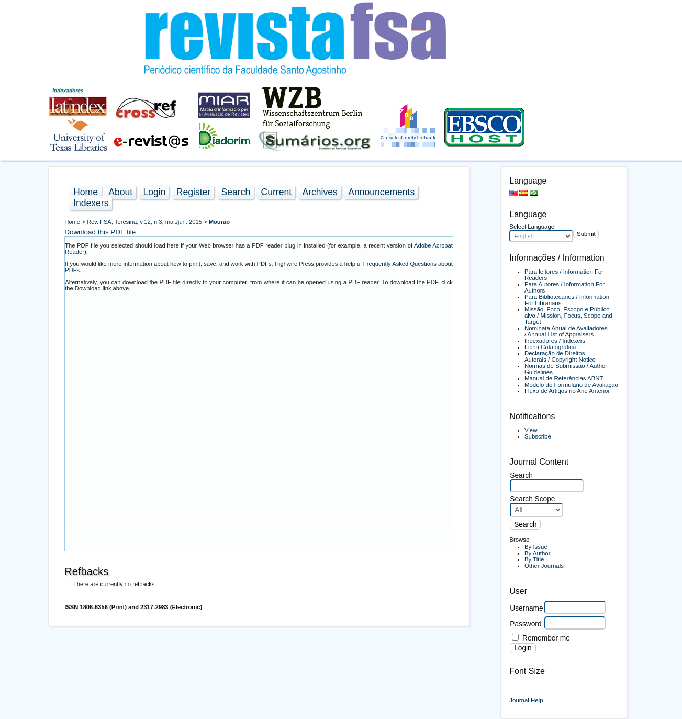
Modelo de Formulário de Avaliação (571, 384)
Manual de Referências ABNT (563, 378)
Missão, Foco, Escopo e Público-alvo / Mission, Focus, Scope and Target (568, 315)
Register (193, 192)
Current (276, 192)
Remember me (546, 638)
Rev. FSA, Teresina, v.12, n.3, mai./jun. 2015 (144, 222)
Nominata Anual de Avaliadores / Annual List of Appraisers (566, 331)
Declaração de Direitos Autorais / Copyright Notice (560, 356)
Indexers (90, 203)
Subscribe (537, 436)
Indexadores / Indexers (554, 341)
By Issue (535, 547)
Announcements (381, 192)
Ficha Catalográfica (550, 347)
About (120, 192)
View (531, 430)
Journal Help (526, 700)
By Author (537, 553)
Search (236, 192)
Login (154, 192)
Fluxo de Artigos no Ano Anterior (567, 391)
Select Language (531, 226)
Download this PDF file (100, 232)
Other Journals (544, 566)
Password (525, 624)
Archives (319, 192)
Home (85, 192)
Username (526, 608)
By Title (534, 559)
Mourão (219, 222)
